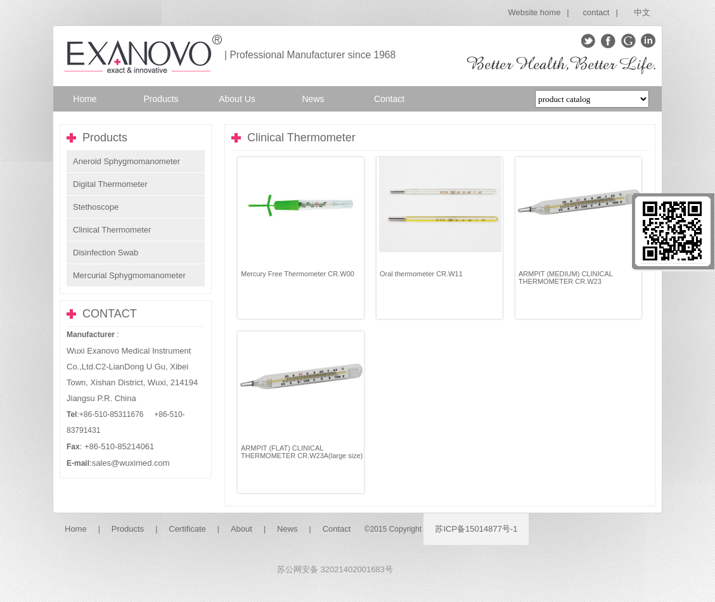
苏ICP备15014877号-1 (476, 529)
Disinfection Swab (105, 252)
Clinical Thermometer (112, 229)
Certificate (187, 529)
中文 (642, 12)
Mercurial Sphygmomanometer (129, 275)
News (287, 529)
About (241, 529)
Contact (337, 529)
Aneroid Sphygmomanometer (126, 161)
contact (596, 12)
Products (128, 529)
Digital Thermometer (110, 184)
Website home (534, 12)
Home (76, 529)
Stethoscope (96, 207)
